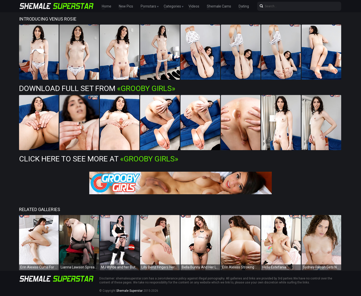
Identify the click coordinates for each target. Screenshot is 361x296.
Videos (194, 6)
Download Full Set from (97, 88)
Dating (244, 6)
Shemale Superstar (129, 290)
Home (106, 6)
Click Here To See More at (98, 158)
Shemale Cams (219, 6)
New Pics (126, 6)
